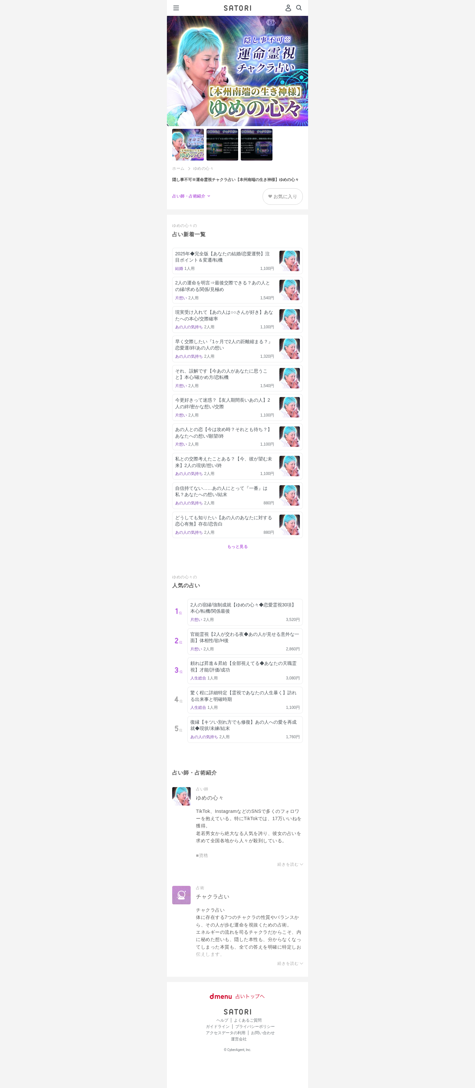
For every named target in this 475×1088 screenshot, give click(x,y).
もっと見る (237, 546)
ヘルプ (222, 1020)
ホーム (178, 168)
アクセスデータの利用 (225, 1033)
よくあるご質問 (248, 1020)
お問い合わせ (263, 1033)
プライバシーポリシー (255, 1026)
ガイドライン (218, 1026)
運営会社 (239, 1039)
